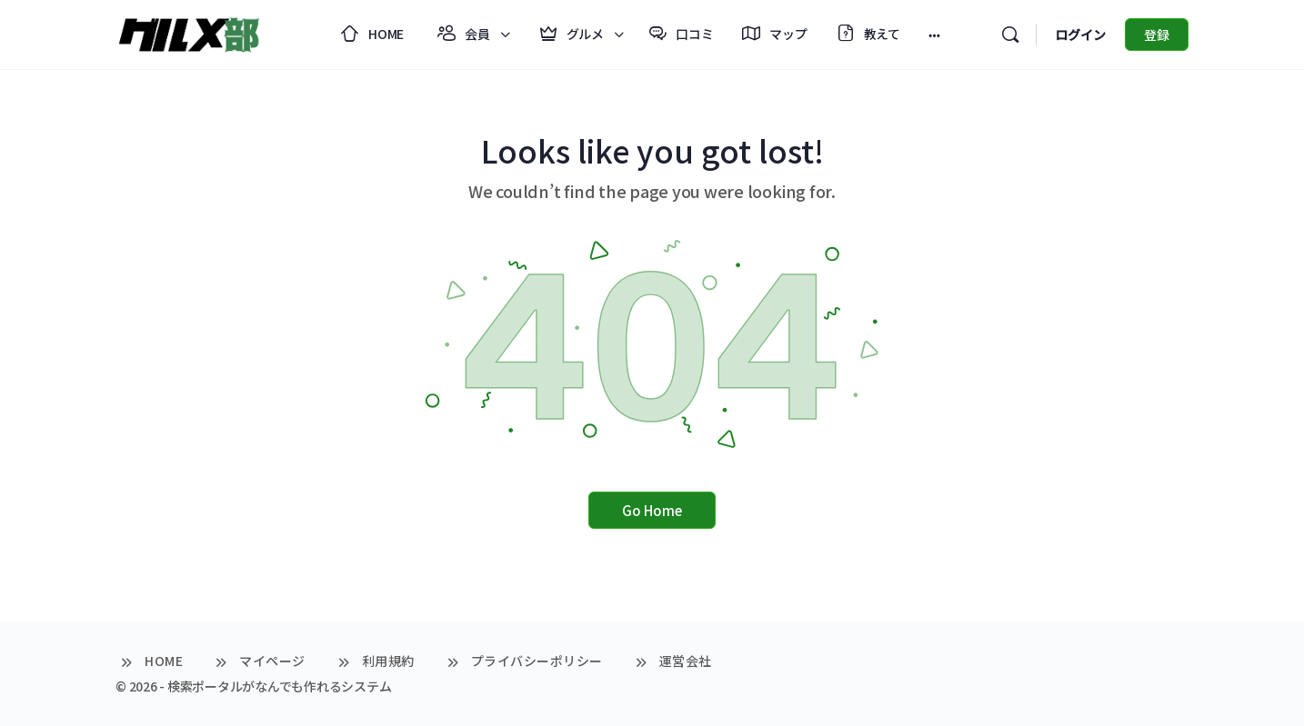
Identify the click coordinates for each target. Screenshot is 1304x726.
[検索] (1010, 34)
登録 (1156, 34)
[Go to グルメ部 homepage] (188, 31)
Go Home (652, 510)
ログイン (1080, 34)
